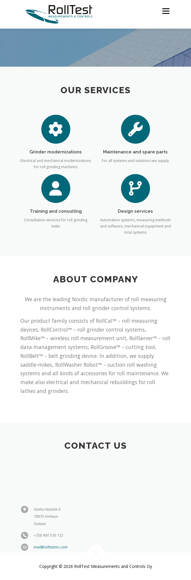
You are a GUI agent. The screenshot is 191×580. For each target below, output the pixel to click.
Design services (135, 213)
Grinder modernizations (56, 153)
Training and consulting (56, 213)
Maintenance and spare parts (135, 153)
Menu (165, 11)
